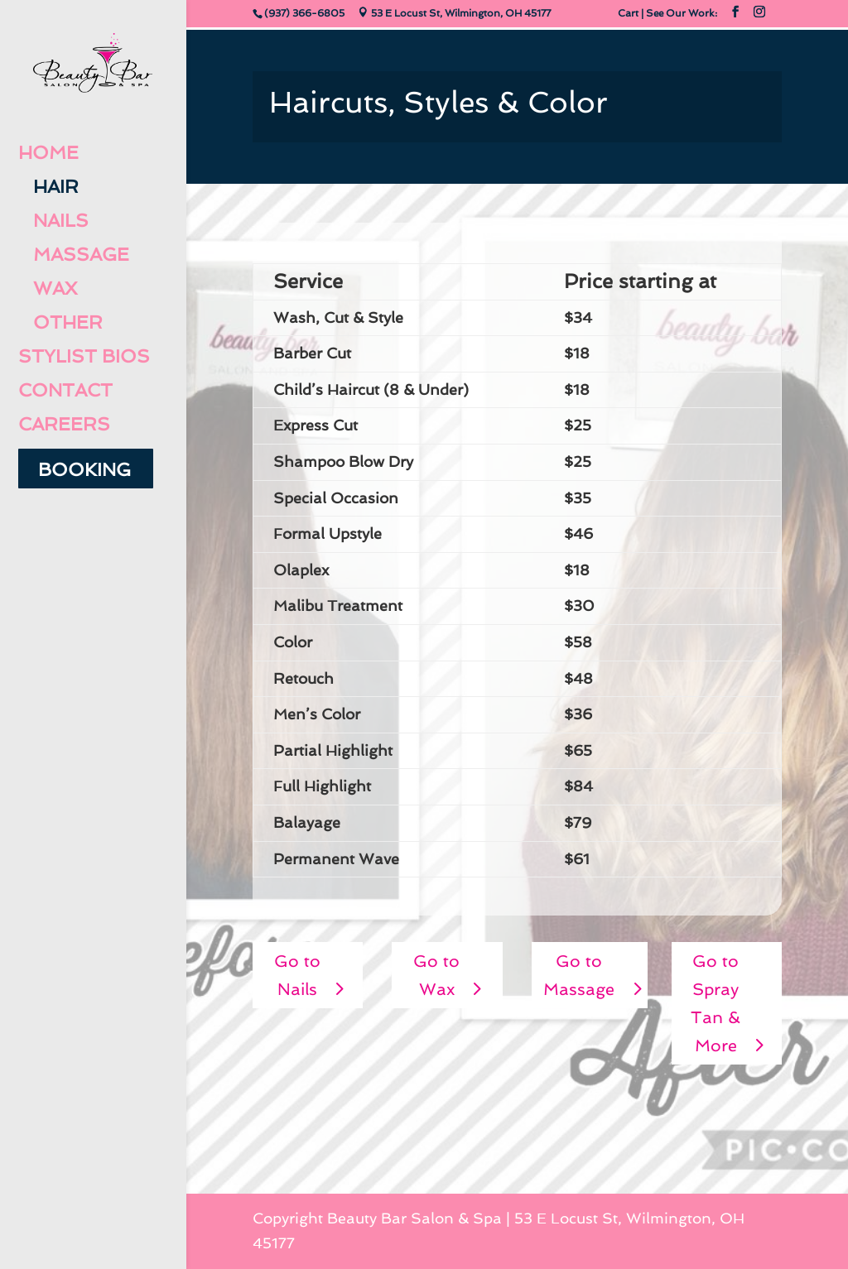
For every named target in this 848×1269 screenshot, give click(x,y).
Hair (48, 187)
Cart (628, 13)
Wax (48, 289)
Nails (53, 221)
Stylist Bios (84, 357)
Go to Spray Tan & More (715, 1003)
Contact (65, 391)
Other (60, 323)
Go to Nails (297, 975)
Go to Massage (578, 975)
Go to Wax (436, 975)
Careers (64, 425)
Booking (84, 470)
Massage (73, 255)
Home (48, 153)
